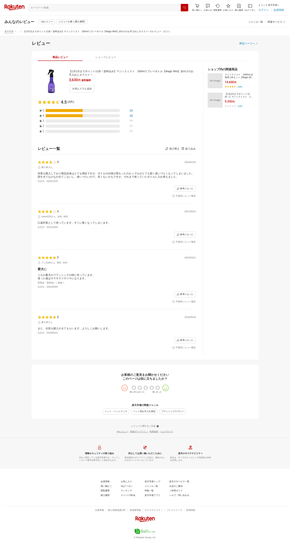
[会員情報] (105, 481)
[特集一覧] (149, 490)
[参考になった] (185, 189)
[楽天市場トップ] (152, 481)
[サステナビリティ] (154, 510)
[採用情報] (190, 510)
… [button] (18, 31)
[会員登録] (279, 10)
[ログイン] (264, 10)
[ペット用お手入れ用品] (144, 411)
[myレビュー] (47, 22)
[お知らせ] (208, 7)
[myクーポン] (250, 7)
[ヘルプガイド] (166, 431)
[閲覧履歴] (217, 7)
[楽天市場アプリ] (152, 495)
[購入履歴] (239, 7)
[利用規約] (153, 431)
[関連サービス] (277, 22)
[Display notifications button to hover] (197, 7)
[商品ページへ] (248, 43)
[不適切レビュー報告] (184, 196)
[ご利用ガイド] (176, 490)
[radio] (134, 388)
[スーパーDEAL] (128, 495)
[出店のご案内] (176, 486)
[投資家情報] (135, 510)
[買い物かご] (106, 486)
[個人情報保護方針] (117, 510)
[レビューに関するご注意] (145, 426)
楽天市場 (8, 31)
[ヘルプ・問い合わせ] (179, 495)
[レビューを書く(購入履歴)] (72, 22)
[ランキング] (126, 490)
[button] (208, 7)
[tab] (60, 57)
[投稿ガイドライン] (139, 431)
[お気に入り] (228, 7)
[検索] (184, 7)
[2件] (131, 110)
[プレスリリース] (174, 510)
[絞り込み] (188, 148)
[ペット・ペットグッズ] (116, 411)
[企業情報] (99, 510)
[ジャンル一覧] (255, 22)
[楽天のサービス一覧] (179, 481)
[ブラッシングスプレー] (172, 411)
